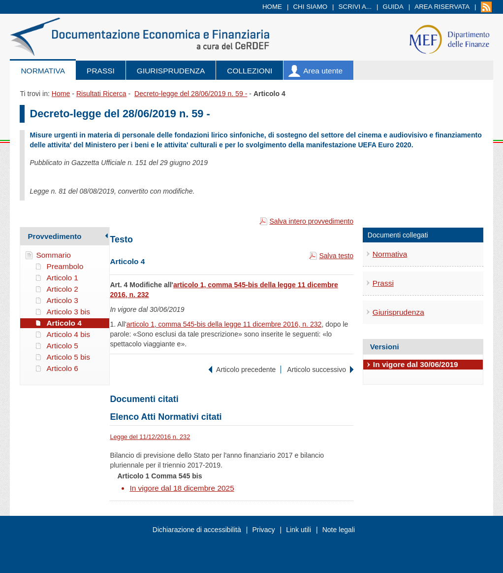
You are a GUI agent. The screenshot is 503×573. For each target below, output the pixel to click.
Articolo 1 (62, 277)
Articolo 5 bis (68, 357)
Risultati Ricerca (101, 94)
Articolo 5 (62, 345)
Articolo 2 (62, 289)
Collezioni (249, 71)
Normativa (43, 71)
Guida (393, 6)
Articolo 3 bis (68, 311)
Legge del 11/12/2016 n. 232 (150, 436)
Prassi (101, 71)
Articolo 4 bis (68, 334)
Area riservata (442, 6)
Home (272, 6)
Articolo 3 (62, 300)
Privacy (263, 530)
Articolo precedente (246, 369)
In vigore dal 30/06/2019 (415, 364)
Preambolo (64, 266)
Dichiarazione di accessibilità (197, 530)
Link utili (298, 530)
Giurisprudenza (171, 71)
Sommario (53, 255)
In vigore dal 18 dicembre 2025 (181, 488)
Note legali (338, 530)
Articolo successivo (316, 369)
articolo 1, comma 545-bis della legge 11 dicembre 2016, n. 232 (224, 324)
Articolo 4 (63, 323)
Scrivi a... (355, 6)
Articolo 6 (62, 368)
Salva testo (336, 256)
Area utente (323, 71)
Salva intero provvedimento (311, 221)
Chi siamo (310, 6)
